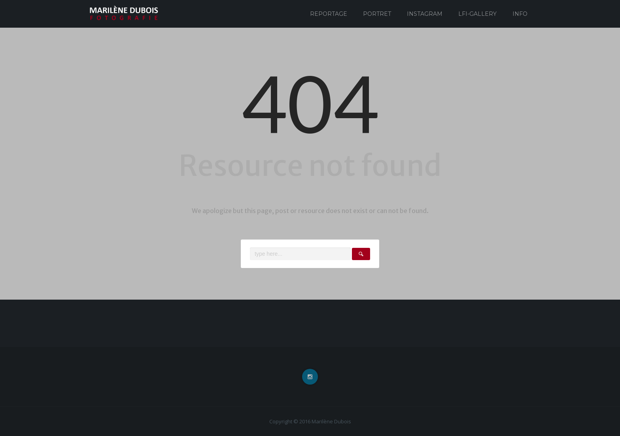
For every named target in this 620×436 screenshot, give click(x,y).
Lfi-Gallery (477, 13)
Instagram (424, 13)
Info (519, 13)
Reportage (328, 13)
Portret (377, 13)
